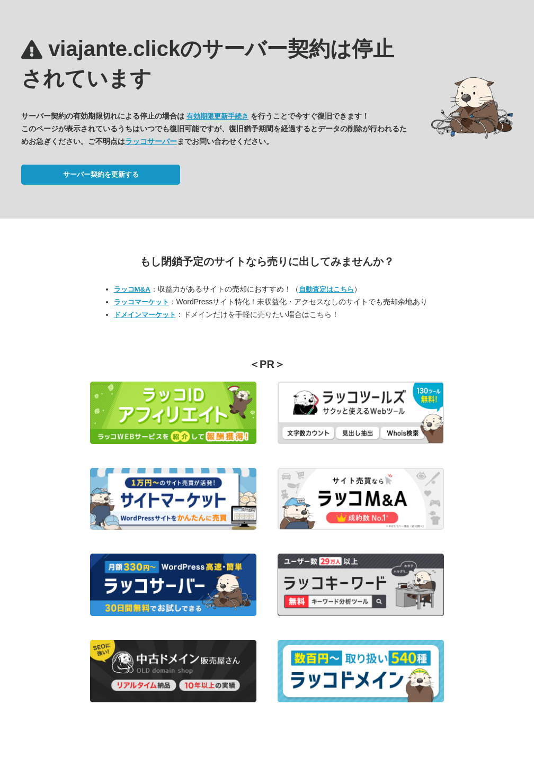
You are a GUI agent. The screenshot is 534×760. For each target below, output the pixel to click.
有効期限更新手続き (217, 116)
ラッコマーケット (141, 302)
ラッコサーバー (151, 141)
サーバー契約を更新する (101, 174)
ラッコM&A (132, 289)
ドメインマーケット (145, 315)
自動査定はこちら (326, 289)
